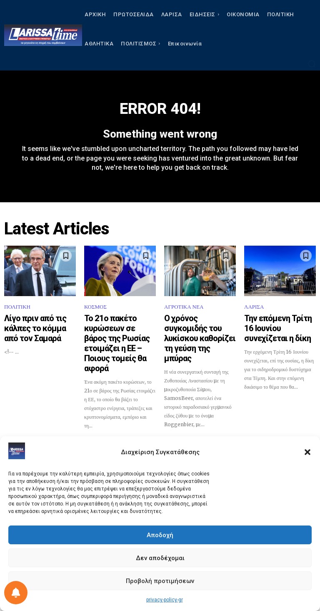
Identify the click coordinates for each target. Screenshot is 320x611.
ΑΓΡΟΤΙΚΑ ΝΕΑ (183, 311)
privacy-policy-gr (164, 600)
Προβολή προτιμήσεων (160, 581)
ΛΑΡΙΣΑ (254, 311)
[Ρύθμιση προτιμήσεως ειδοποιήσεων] (16, 592)
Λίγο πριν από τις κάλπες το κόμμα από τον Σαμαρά (38, 325)
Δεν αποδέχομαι (160, 558)
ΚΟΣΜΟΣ (95, 311)
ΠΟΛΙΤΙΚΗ (17, 311)
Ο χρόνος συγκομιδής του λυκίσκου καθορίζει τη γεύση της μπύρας (198, 329)
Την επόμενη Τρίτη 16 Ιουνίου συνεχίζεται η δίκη (279, 325)
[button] (307, 452)
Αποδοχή (160, 535)
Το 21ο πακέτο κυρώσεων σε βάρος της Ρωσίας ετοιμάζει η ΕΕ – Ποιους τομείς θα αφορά (119, 333)
